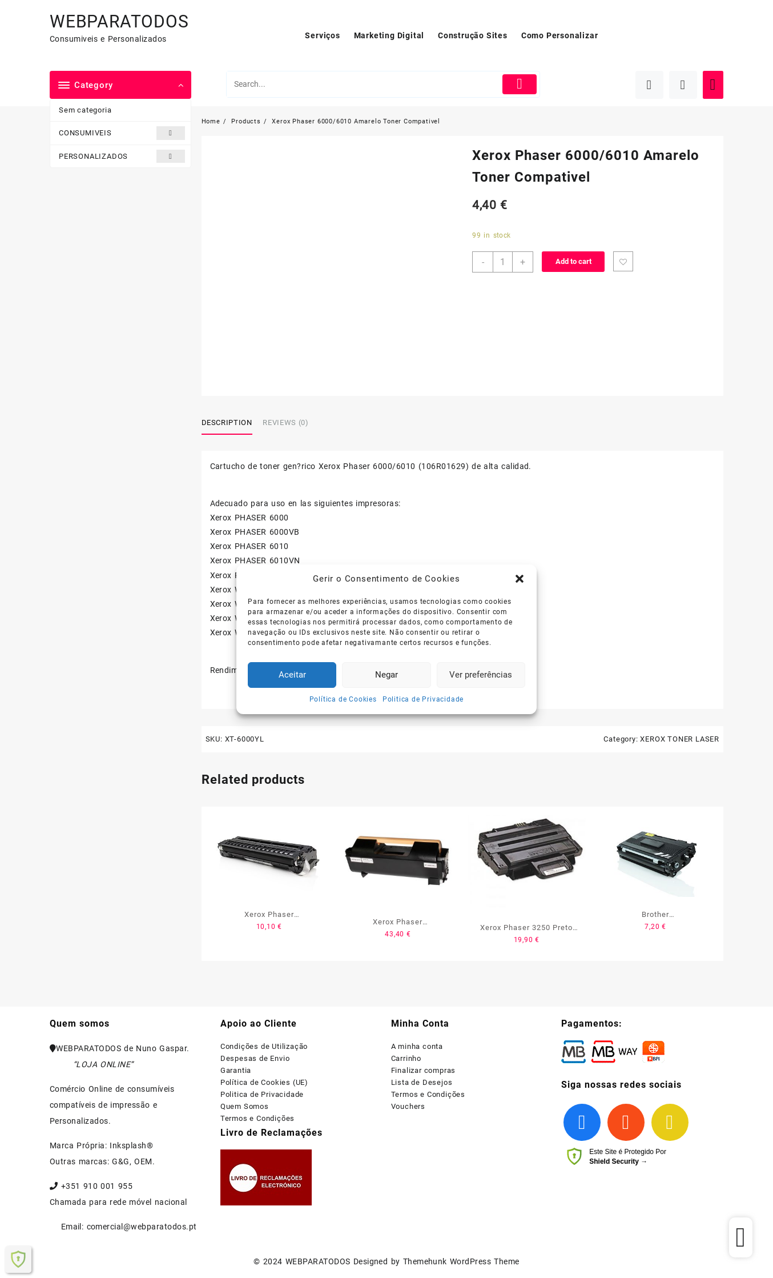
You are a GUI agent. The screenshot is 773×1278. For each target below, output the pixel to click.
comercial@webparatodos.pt (142, 1226)
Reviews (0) (285, 422)
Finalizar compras (423, 1070)
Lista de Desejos (422, 1082)
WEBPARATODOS (119, 21)
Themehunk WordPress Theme (461, 1261)
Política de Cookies (343, 699)
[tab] (231, 423)
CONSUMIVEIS (122, 132)
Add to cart (573, 261)
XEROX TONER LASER (679, 739)
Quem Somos (244, 1106)
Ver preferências (480, 675)
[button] (519, 578)
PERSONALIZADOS (122, 156)
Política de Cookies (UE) (264, 1082)
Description (227, 422)
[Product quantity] (503, 262)
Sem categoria (85, 110)
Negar (386, 675)
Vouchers (408, 1106)
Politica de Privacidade (423, 699)
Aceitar (292, 675)
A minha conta (417, 1046)
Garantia (235, 1070)
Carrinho (406, 1058)
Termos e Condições (257, 1118)
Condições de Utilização (264, 1046)
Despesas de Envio (255, 1058)
